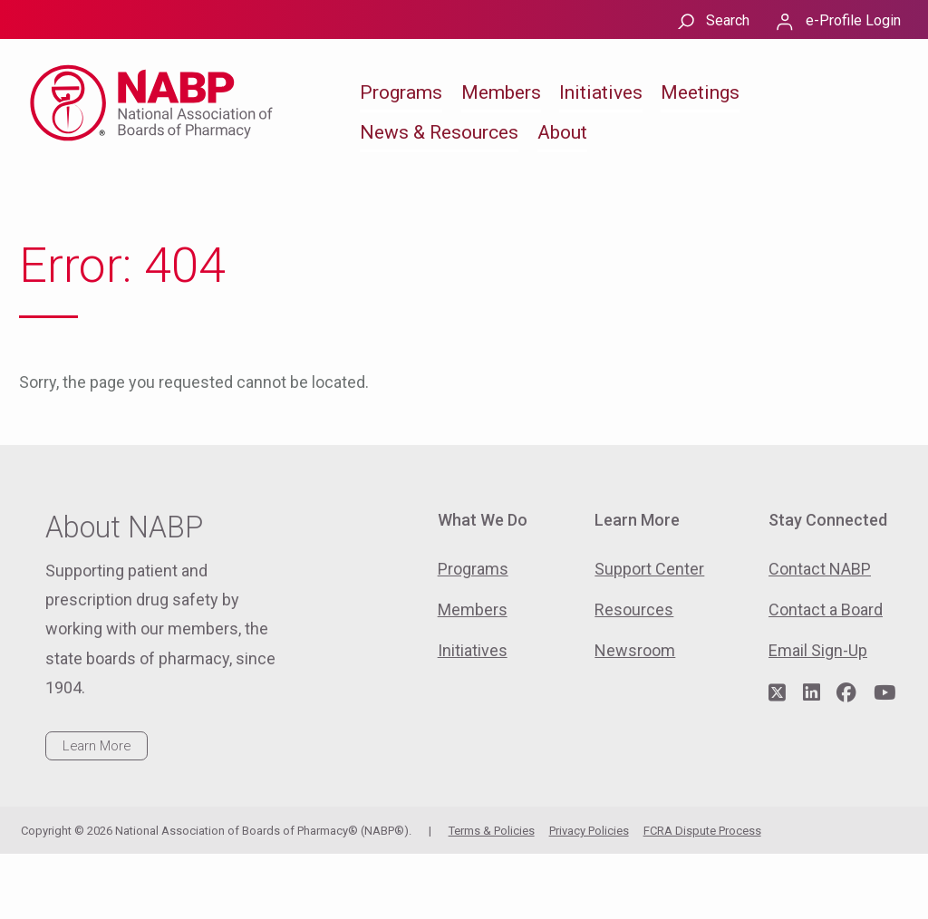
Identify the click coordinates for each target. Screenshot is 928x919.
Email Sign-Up (817, 650)
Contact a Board (825, 609)
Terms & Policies (492, 830)
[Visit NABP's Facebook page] (846, 693)
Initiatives (601, 92)
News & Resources (439, 132)
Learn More (96, 746)
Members (501, 92)
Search (727, 20)
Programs (401, 92)
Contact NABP (819, 568)
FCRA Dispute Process (702, 830)
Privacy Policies (589, 830)
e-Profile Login (853, 20)
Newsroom (634, 650)
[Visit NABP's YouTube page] (884, 693)
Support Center (649, 568)
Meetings (700, 92)
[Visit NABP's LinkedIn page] (811, 693)
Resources (633, 609)
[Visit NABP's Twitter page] (777, 693)
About (562, 132)
